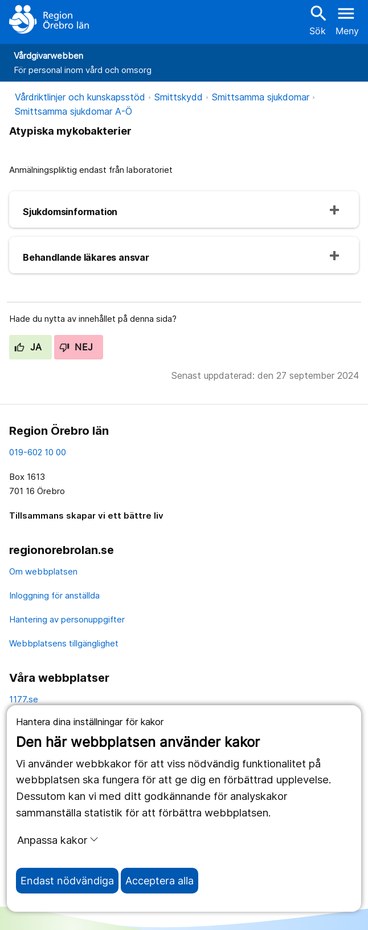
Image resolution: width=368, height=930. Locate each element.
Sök (317, 20)
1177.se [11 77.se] (23, 699)
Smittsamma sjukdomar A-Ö (73, 111)
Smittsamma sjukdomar (260, 97)
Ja (28, 347)
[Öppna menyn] (347, 19)
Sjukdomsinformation (70, 211)
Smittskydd (178, 97)
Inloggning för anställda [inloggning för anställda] (54, 595)
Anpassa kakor (58, 840)
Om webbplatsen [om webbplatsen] (43, 571)
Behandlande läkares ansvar (86, 257)
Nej (76, 347)
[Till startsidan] (49, 19)
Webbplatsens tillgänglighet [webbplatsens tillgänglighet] (63, 643)
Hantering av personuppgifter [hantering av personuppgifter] (67, 619)
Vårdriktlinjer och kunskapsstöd (80, 97)
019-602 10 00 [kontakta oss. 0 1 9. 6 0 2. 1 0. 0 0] (37, 452)
